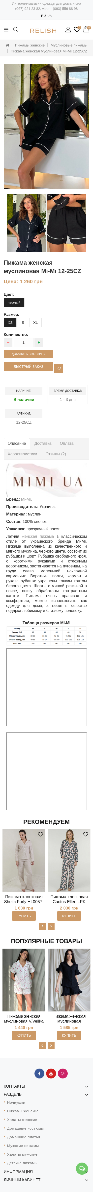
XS (10, 322)
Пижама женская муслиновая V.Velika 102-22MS (24, 1021)
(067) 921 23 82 (27, 9)
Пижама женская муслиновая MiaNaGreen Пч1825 (69, 1021)
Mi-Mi (26, 499)
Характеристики (22, 454)
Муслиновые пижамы (69, 45)
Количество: (16, 334)
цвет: (9, 294)
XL (35, 322)
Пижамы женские (30, 45)
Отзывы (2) (56, 454)
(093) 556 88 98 (65, 9)
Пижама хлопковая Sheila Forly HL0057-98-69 (24, 901)
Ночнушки (16, 1102)
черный (14, 302)
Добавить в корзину (28, 354)
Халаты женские (22, 1120)
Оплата (66, 443)
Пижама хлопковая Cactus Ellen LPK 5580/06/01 (69, 901)
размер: (11, 314)
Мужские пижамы (23, 1146)
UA (49, 16)
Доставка (43, 443)
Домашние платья (23, 1137)
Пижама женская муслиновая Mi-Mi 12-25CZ (49, 51)
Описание (17, 443)
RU (43, 16)
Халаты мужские (22, 1154)
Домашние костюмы (25, 1128)
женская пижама (38, 536)
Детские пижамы (22, 1163)
